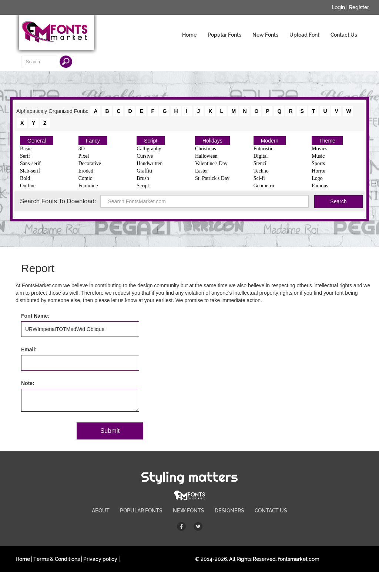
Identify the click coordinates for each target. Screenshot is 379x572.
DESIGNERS (229, 511)
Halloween (206, 156)
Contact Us (344, 35)
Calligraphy (149, 148)
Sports (318, 163)
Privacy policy (100, 559)
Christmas (205, 148)
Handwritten (149, 163)
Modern (269, 141)
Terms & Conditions (56, 559)
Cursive (145, 156)
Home (189, 35)
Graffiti (144, 171)
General (36, 141)
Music (318, 156)
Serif (25, 156)
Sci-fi (259, 178)
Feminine (88, 185)
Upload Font (304, 35)
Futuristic (264, 148)
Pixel (83, 156)
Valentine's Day (211, 163)
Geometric (264, 185)
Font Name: (35, 316)
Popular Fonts (224, 35)
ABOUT (101, 511)
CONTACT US (271, 511)
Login (338, 7)
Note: (27, 383)
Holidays (212, 141)
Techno (261, 171)
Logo (317, 178)
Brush (143, 178)
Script (150, 141)
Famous (320, 185)
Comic (85, 178)
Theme (327, 141)
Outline (28, 185)
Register (359, 7)
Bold (25, 178)
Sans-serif (30, 163)
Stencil (261, 163)
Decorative (89, 163)
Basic (25, 148)
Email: (29, 349)
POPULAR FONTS (141, 511)
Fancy (93, 141)
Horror (319, 171)
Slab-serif (30, 171)
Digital (261, 156)
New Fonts (265, 35)
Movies (319, 148)
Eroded (85, 171)
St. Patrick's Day (212, 178)
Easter (201, 171)
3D (81, 148)
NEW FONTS (188, 511)
